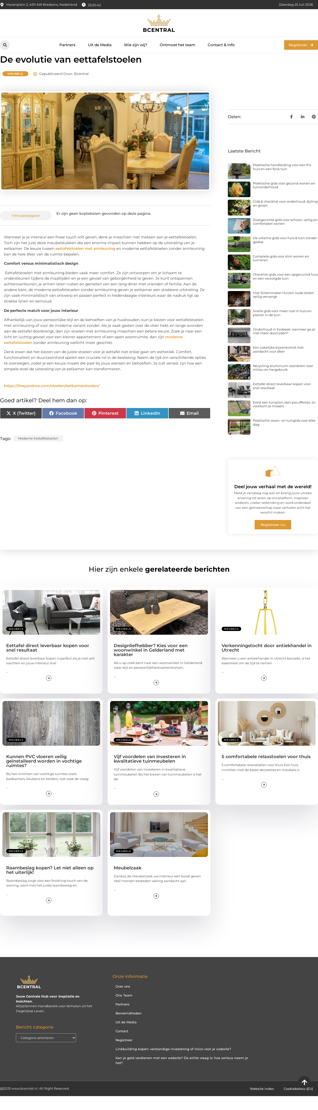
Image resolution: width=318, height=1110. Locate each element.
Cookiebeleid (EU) (298, 1103)
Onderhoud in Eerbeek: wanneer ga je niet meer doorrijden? (284, 345)
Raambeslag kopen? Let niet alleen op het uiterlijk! (49, 884)
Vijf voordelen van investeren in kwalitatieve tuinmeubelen (150, 773)
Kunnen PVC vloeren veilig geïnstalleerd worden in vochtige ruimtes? (44, 775)
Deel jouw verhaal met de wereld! (273, 500)
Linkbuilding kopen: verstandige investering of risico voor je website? (173, 1063)
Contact (122, 1045)
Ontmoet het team (177, 44)
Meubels (15, 87)
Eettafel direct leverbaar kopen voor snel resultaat (282, 400)
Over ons (123, 1000)
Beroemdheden (129, 1027)
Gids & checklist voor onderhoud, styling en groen (285, 217)
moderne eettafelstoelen (38, 452)
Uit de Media (100, 44)
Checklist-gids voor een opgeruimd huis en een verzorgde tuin (285, 290)
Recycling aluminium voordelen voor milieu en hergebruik (283, 382)
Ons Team (124, 1009)
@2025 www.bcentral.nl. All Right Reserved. (35, 1102)
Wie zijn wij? (135, 44)
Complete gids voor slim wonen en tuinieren (281, 272)
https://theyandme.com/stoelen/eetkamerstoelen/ (52, 399)
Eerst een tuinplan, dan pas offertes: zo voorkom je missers (284, 418)
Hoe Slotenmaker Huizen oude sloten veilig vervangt (283, 309)
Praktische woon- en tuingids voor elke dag (284, 436)
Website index (262, 1103)
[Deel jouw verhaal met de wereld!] (273, 485)
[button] (5, 45)
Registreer (124, 1054)
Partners (67, 44)
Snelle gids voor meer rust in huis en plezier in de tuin (282, 327)
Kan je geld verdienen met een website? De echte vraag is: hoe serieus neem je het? (182, 1074)
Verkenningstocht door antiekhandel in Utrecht (267, 662)
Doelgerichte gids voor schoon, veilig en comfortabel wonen (285, 236)
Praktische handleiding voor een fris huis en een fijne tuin (282, 181)
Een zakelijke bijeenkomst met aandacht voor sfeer (278, 363)
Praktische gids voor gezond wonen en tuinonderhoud (284, 199)
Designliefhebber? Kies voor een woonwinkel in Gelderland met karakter (151, 664)
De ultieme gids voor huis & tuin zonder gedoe (285, 254)
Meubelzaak (127, 882)
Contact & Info (221, 44)
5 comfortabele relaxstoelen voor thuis (266, 770)
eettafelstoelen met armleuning (85, 262)
